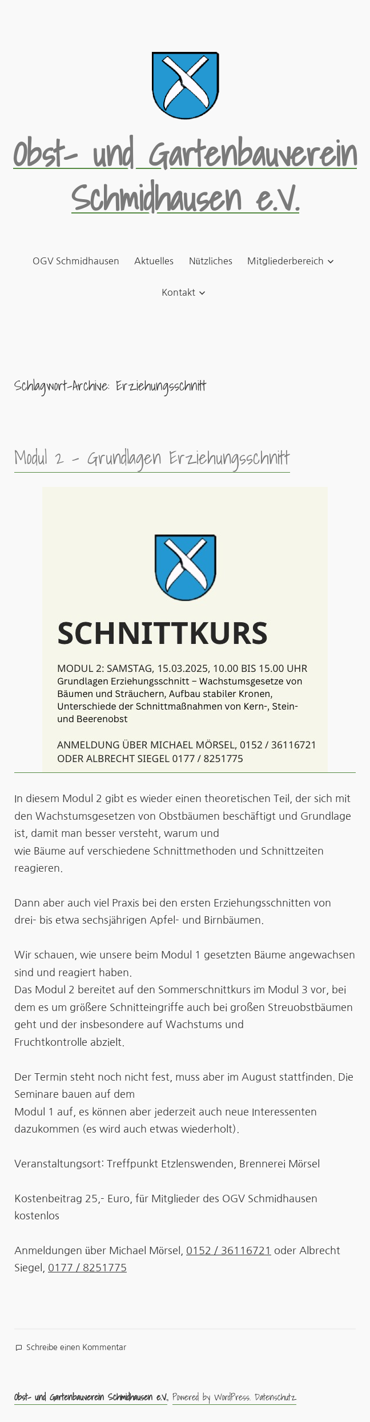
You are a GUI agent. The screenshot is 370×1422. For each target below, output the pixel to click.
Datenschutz (275, 1396)
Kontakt (178, 292)
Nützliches (210, 260)
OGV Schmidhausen (76, 260)
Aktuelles (154, 260)
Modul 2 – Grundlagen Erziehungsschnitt (152, 457)
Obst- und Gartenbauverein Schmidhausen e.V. (185, 175)
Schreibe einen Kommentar (76, 1348)
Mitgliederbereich (285, 260)
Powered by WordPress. (213, 1396)
